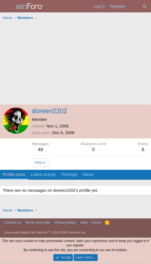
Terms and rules (37, 222)
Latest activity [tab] (43, 174)
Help (84, 222)
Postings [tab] (69, 174)
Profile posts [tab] (14, 174)
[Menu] (7, 6)
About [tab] (88, 174)
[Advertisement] (75, 63)
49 (40, 149)
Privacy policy (65, 222)
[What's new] (133, 6)
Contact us (12, 222)
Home (96, 222)
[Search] (144, 6)
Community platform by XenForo (45, 232)
